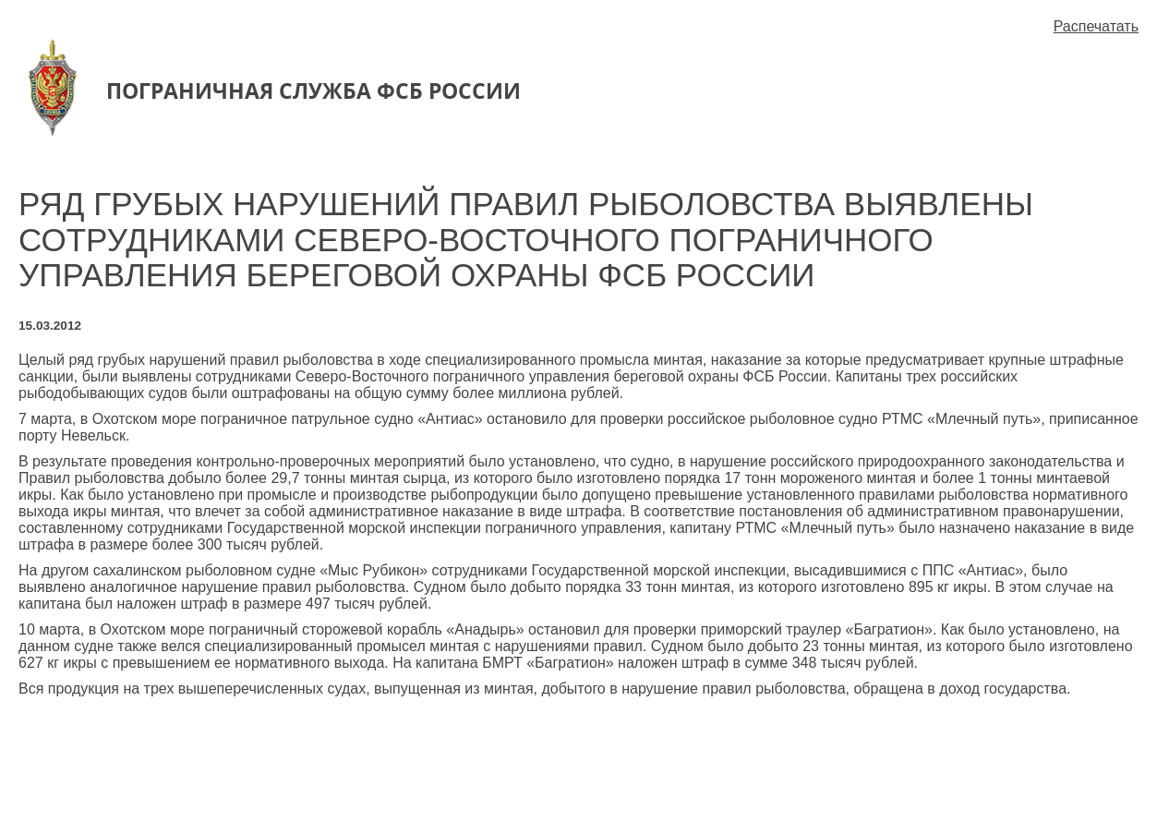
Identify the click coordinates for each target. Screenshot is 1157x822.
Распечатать (1096, 26)
